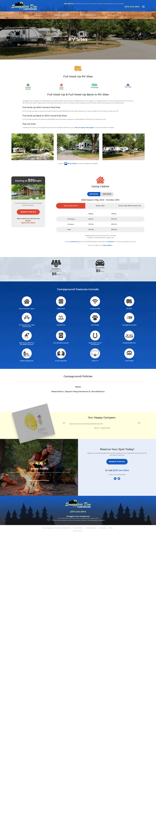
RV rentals (105, 3)
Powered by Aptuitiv (78, 531)
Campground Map (61, 15)
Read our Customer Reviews (39, 480)
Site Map (111, 528)
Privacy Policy (102, 528)
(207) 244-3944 (132, 7)
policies (111, 241)
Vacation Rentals (88, 15)
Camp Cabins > (108, 245)
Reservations (113, 15)
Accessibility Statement (91, 528)
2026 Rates (107, 194)
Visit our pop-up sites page (83, 127)
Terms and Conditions (78, 528)
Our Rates (38, 15)
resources (73, 241)
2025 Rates (94, 194)
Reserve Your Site (28, 212)
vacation (96, 3)
